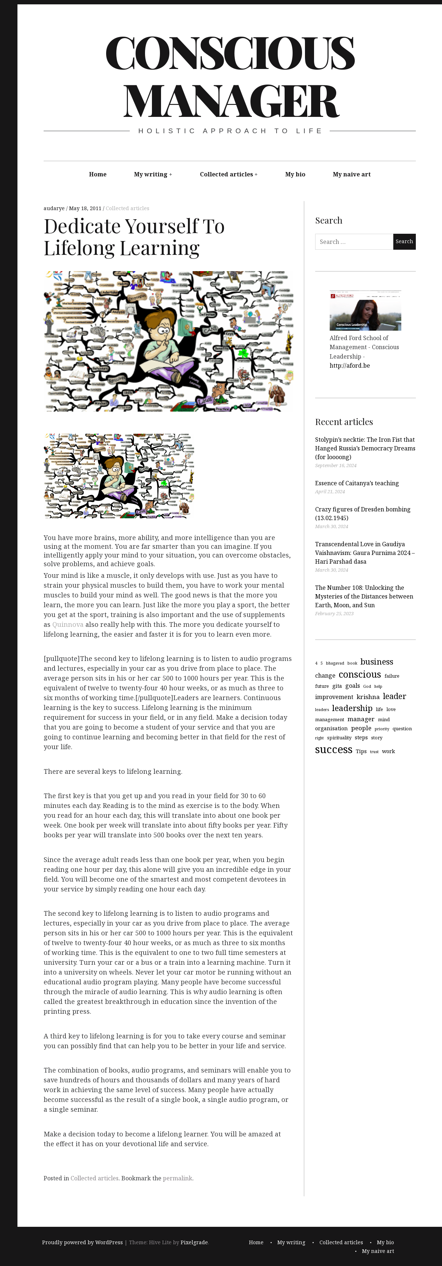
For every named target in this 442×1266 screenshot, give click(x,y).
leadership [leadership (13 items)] (352, 708)
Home (98, 174)
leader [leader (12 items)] (394, 696)
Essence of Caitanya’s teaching (357, 483)
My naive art (352, 174)
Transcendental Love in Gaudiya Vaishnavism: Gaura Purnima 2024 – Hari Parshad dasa (365, 552)
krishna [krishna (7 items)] (368, 697)
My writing (151, 174)
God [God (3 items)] (367, 686)
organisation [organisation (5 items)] (331, 728)
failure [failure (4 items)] (392, 676)
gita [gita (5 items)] (337, 685)
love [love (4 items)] (391, 709)
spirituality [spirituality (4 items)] (339, 737)
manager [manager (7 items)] (361, 718)
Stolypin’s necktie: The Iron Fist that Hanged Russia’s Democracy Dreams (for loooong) (365, 448)
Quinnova (68, 624)
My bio (295, 174)
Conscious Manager (229, 74)
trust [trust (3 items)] (374, 751)
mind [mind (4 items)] (384, 719)
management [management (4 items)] (329, 719)
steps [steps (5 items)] (361, 737)
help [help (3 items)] (378, 686)
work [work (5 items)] (388, 750)
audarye (55, 208)
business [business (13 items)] (377, 661)
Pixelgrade (194, 1242)
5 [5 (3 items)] (322, 662)
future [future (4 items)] (322, 686)
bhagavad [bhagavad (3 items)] (335, 662)
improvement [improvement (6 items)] (334, 697)
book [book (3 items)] (352, 662)
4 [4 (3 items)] (316, 662)
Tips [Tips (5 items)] (361, 750)
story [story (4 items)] (376, 737)
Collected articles (226, 174)
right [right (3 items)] (319, 737)
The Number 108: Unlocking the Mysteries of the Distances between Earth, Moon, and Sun (364, 596)
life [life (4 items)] (379, 709)
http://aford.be (350, 365)
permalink (177, 1178)
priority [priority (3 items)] (382, 728)
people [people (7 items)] (361, 728)
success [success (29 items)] (334, 749)
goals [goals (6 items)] (352, 686)
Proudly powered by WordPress (82, 1242)
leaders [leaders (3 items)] (322, 709)
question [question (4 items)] (402, 728)
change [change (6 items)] (325, 675)
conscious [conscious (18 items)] (360, 674)
